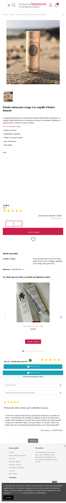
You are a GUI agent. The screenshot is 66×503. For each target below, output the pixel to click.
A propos (12, 471)
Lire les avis (57, 218)
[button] (33, 376)
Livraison (12, 458)
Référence (6, 269)
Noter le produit (33, 366)
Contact (11, 452)
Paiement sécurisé (15, 465)
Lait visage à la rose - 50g (33, 326)
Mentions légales (14, 462)
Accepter (8, 498)
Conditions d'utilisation (17, 468)
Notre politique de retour (17, 455)
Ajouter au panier (33, 232)
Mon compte (13, 474)
